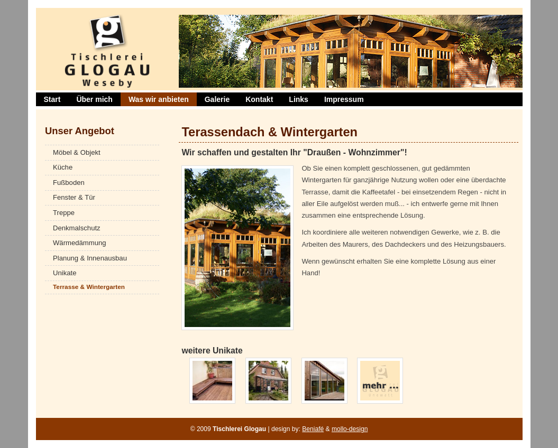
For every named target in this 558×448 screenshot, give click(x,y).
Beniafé (313, 429)
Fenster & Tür (74, 197)
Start (52, 99)
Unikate (64, 273)
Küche (62, 167)
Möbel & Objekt (76, 152)
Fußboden (69, 182)
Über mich (94, 99)
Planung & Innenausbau (90, 258)
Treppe (64, 213)
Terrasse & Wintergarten (89, 287)
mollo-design (350, 429)
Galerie (217, 99)
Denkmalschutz (76, 228)
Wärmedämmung (79, 243)
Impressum (344, 99)
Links (298, 99)
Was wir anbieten (159, 99)
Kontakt (259, 99)
